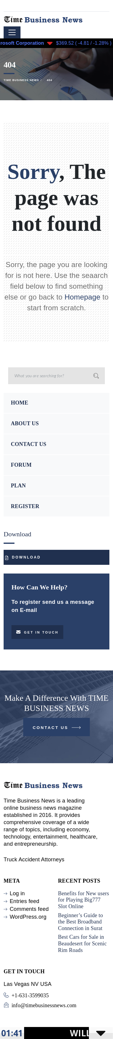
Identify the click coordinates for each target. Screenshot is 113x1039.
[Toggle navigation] (12, 32)
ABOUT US (25, 423)
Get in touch (37, 632)
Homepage (82, 297)
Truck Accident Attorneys (34, 860)
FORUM (21, 465)
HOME (19, 403)
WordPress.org (28, 917)
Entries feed (24, 901)
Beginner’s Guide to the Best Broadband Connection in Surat (80, 921)
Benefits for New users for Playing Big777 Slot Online (83, 899)
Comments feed (29, 909)
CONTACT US (28, 444)
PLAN (18, 486)
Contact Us (57, 729)
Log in (17, 893)
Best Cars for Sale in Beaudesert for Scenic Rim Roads (82, 943)
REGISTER (25, 506)
